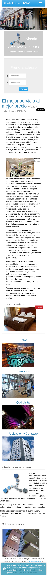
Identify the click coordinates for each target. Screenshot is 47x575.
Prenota (39, 307)
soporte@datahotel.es (34, 561)
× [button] (45, 565)
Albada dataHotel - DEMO (17, 3)
